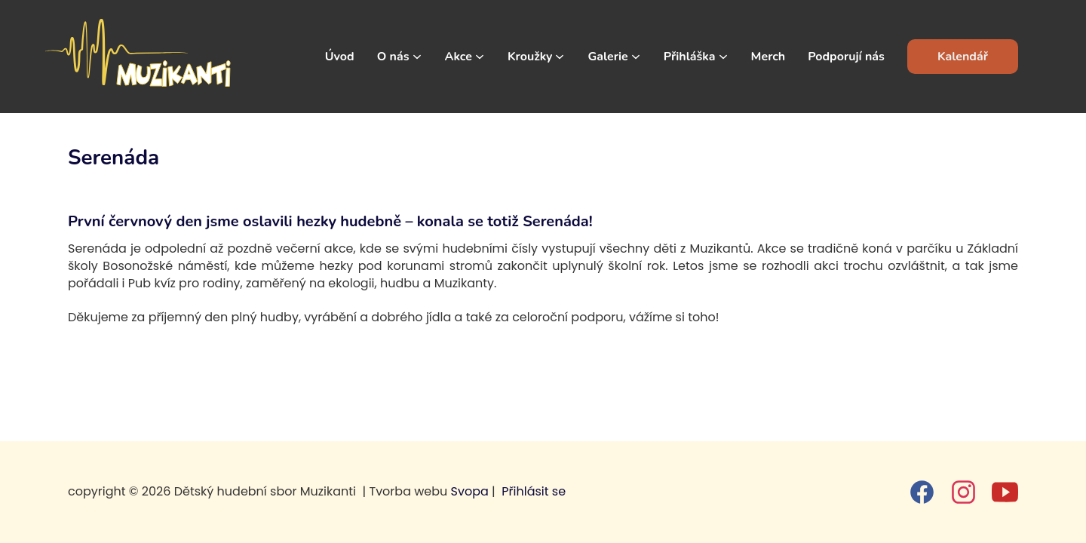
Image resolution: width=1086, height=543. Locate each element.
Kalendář (962, 56)
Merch (768, 56)
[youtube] (1005, 492)
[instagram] (963, 492)
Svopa (470, 491)
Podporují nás (846, 56)
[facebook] (922, 492)
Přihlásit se (534, 491)
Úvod (339, 56)
